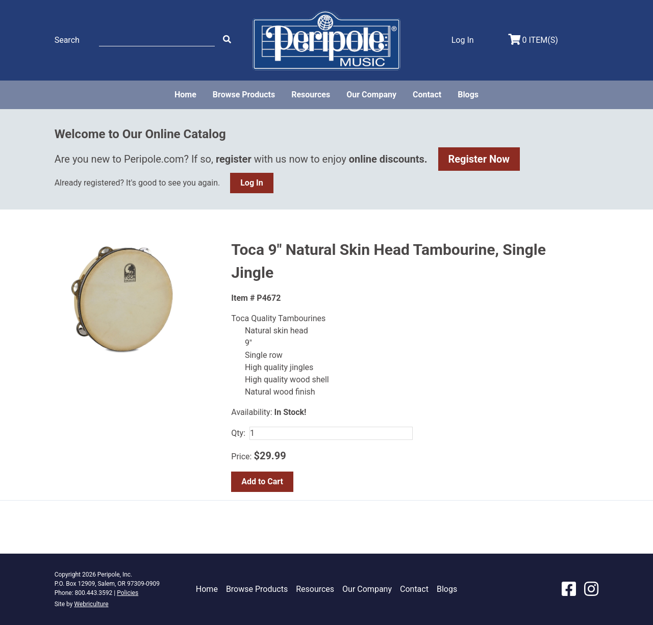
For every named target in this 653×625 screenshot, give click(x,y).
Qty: (238, 433)
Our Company (371, 94)
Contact (427, 94)
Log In (251, 183)
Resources (310, 94)
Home (185, 94)
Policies (127, 592)
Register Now (479, 159)
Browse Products (244, 94)
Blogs (468, 94)
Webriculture (91, 604)
